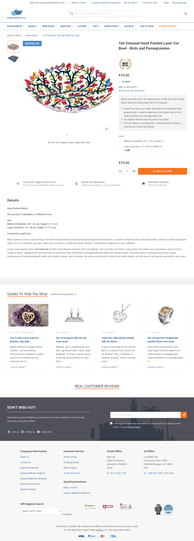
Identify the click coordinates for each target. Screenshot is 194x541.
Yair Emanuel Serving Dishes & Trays (61, 35)
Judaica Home (14, 35)
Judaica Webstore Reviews (33, 478)
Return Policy (70, 467)
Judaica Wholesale (29, 467)
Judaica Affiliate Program (32, 473)
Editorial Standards (30, 483)
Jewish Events (111, 26)
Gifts (95, 26)
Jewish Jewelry (14, 26)
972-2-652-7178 (118, 473)
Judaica (32, 26)
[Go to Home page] (16, 13)
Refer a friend (77, 2)
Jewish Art (66, 26)
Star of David (147, 26)
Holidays (129, 26)
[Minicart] (185, 13)
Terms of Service (72, 473)
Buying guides (180, 3)
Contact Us (25, 462)
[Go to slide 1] (67, 135)
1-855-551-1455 (155, 473)
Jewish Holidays (28, 489)
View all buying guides (63, 294)
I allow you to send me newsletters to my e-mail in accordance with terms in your (147, 425)
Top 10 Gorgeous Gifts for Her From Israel (71, 339)
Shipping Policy (71, 462)
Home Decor (48, 26)
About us (24, 456)
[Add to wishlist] (107, 129)
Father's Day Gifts (167, 26)
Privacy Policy (134, 427)
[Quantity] (127, 171)
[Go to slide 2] (70, 135)
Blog (166, 3)
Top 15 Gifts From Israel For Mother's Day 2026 (24, 339)
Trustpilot (67, 514)
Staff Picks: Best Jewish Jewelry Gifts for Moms (118, 339)
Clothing (82, 26)
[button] (69, 87)
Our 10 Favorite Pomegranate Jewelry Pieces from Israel (163, 339)
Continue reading (18, 367)
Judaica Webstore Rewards (105, 2)
